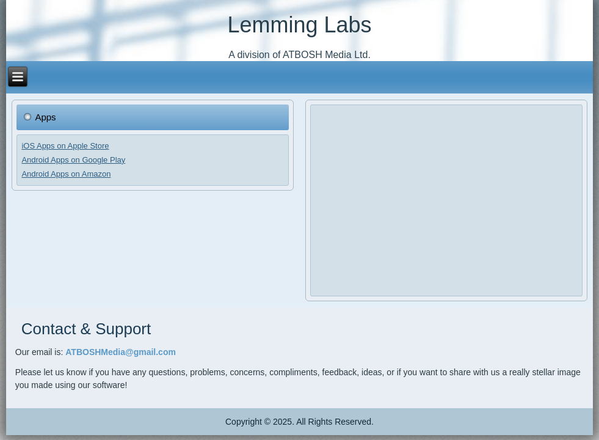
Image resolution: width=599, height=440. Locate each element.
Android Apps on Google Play (73, 159)
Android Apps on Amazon (66, 173)
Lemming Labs (299, 24)
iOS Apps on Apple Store (65, 145)
